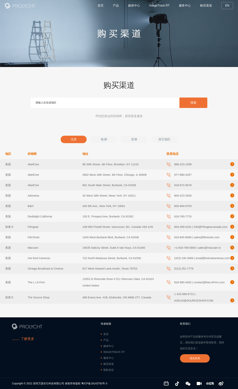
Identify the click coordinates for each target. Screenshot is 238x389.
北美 (74, 139)
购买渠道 (206, 5)
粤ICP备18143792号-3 (94, 383)
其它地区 (164, 139)
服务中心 (185, 5)
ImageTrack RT (159, 5)
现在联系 (195, 358)
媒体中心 (134, 5)
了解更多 (27, 339)
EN (227, 5)
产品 (116, 5)
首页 (101, 5)
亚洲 (134, 139)
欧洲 (104, 139)
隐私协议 (108, 369)
